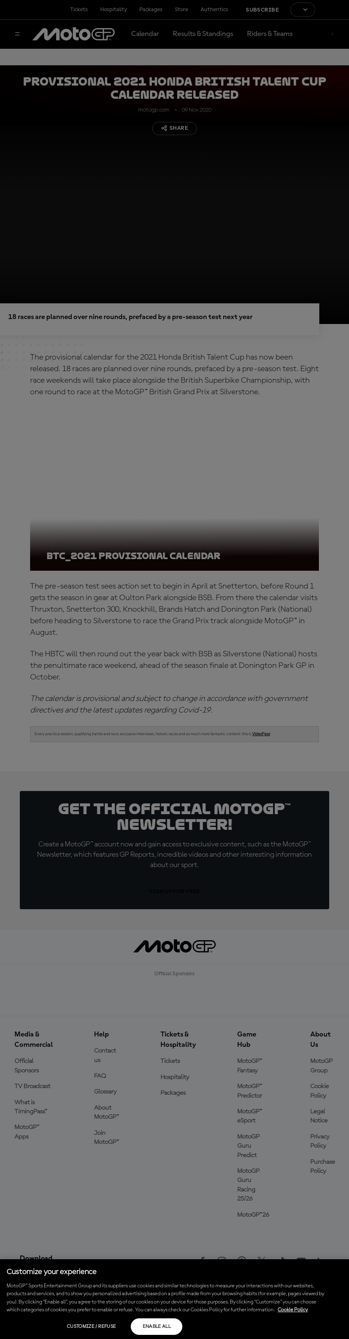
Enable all (157, 1326)
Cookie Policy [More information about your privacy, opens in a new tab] (293, 1310)
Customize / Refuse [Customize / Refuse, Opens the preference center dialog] (91, 1326)
